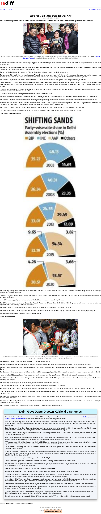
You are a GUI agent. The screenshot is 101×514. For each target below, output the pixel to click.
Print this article (95, 10)
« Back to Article (6, 10)
